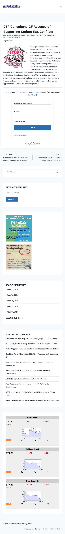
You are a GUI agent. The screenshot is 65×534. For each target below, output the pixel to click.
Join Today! (32, 95)
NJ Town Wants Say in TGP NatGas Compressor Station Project (48, 157)
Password (17, 112)
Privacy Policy (55, 529)
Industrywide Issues (28, 35)
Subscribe (12, 199)
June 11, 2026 (12, 312)
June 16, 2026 (12, 295)
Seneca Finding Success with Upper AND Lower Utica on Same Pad (32, 400)
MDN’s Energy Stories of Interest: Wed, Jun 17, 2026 (26, 379)
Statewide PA (8, 37)
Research (50, 35)
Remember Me (19, 121)
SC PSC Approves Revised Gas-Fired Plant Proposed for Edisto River (32, 349)
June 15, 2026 (12, 301)
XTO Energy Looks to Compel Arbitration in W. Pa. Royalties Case (31, 344)
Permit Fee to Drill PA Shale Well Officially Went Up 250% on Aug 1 (17, 157)
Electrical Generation (11, 35)
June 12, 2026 (12, 306)
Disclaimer (28, 529)
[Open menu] (60, 6)
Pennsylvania (41, 35)
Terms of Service (41, 529)
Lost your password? (20, 135)
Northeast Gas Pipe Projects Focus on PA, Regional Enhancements (32, 339)
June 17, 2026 (12, 289)
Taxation (17, 37)
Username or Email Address (23, 103)
